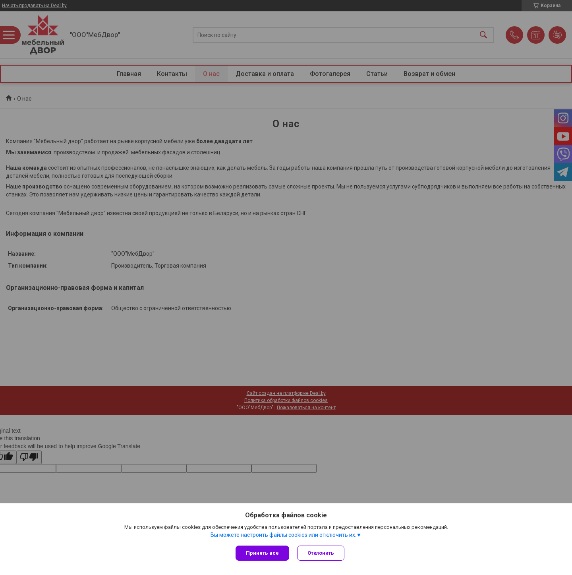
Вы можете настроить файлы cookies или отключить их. (283, 535)
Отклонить (320, 553)
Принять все (262, 553)
